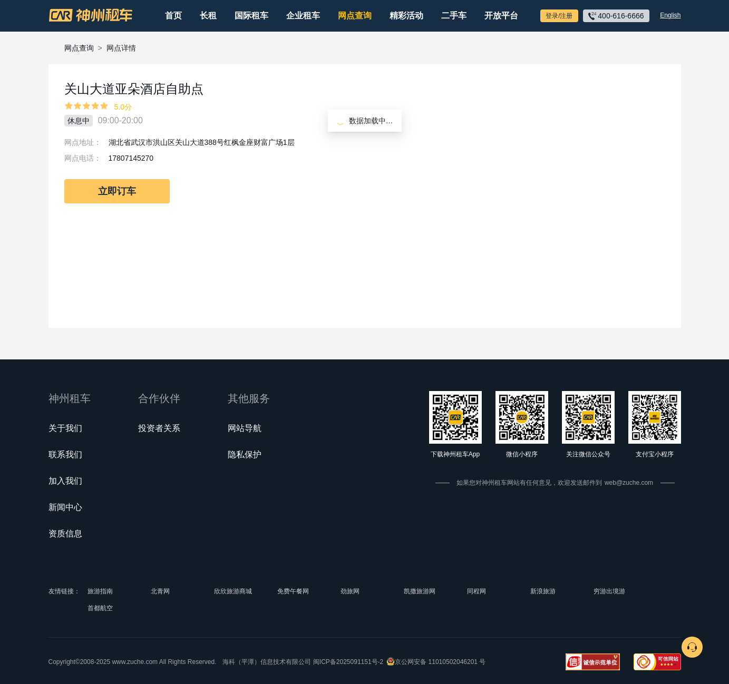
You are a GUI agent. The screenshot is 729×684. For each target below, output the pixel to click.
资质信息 (65, 533)
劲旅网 (350, 591)
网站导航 (244, 428)
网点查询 (355, 15)
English (670, 15)
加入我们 (65, 480)
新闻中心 (65, 507)
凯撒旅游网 (419, 591)
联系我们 (65, 454)
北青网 (160, 591)
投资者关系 (159, 428)
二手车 (453, 15)
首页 (173, 15)
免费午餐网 (293, 591)
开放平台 (501, 15)
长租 (208, 15)
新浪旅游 (543, 591)
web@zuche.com (629, 482)
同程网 (476, 591)
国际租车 (251, 15)
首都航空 (100, 608)
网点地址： (82, 142)
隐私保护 (244, 454)
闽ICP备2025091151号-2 (348, 662)
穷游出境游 (609, 591)
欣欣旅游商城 (233, 591)
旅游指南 (100, 591)
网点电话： (82, 158)
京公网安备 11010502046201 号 (440, 662)
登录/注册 (559, 15)
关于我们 (65, 428)
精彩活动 (406, 15)
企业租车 (303, 15)
